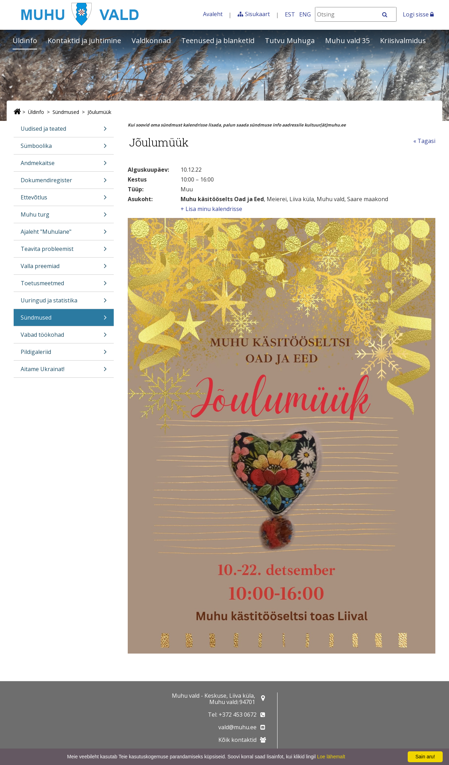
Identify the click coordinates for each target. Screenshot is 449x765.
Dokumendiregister (64, 182)
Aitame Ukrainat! (64, 371)
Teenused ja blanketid (217, 40)
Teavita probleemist (64, 251)
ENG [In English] (305, 14)
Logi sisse (418, 14)
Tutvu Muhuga (290, 40)
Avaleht (213, 14)
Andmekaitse (64, 165)
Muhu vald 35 (347, 40)
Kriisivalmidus (403, 40)
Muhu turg (64, 217)
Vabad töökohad (64, 337)
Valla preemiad (64, 268)
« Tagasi (424, 141)
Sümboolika (64, 148)
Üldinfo (25, 40)
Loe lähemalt (331, 756)
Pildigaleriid (64, 354)
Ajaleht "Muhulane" (64, 234)
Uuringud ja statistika (64, 302)
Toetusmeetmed (64, 285)
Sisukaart (257, 14)
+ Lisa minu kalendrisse (211, 209)
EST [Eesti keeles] (290, 14)
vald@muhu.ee (237, 727)
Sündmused (65, 112)
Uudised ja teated (64, 131)
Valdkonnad (151, 40)
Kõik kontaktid (237, 740)
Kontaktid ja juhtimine (84, 40)
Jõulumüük (99, 112)
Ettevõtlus (64, 199)
